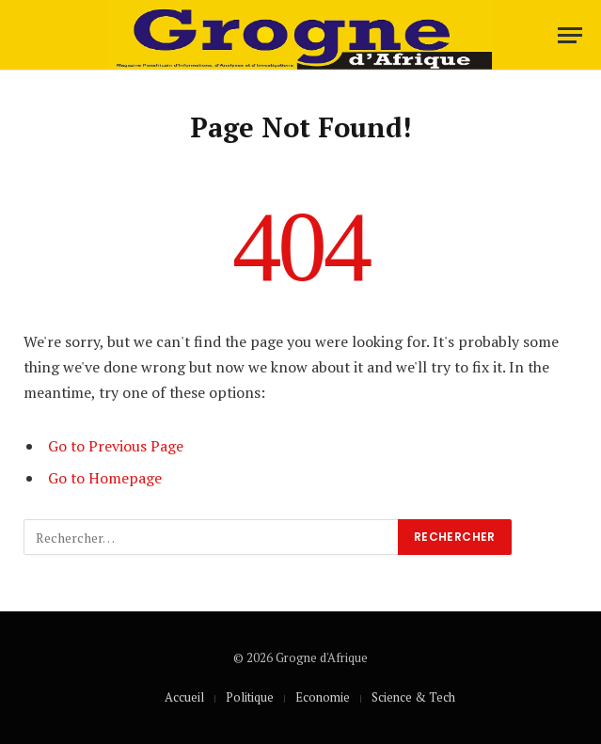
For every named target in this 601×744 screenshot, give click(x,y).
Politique (250, 697)
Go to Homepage (105, 477)
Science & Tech (413, 697)
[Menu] (570, 35)
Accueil (184, 697)
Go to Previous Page (115, 445)
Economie (322, 697)
